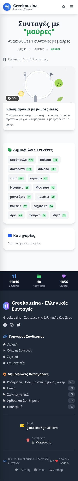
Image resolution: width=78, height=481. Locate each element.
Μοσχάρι (45, 187)
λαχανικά (43, 206)
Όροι (39, 470)
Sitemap (56, 470)
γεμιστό (39, 178)
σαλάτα (47, 169)
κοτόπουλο (22, 160)
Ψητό (59, 215)
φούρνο (37, 215)
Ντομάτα (19, 187)
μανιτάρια (20, 197)
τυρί (17, 178)
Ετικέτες (38, 49)
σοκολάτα (21, 169)
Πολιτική (22, 470)
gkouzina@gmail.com (42, 428)
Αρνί (16, 215)
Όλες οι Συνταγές (17, 350)
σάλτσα (49, 160)
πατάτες (46, 197)
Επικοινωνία (14, 363)
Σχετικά (10, 357)
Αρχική (22, 49)
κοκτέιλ (18, 206)
